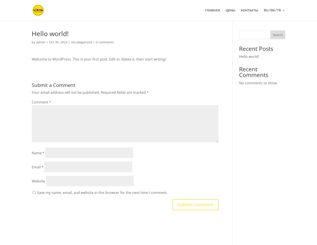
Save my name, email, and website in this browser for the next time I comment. (102, 192)
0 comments (105, 42)
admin (41, 42)
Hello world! (249, 56)
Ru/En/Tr (272, 10)
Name (38, 153)
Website (38, 181)
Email (38, 167)
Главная (212, 10)
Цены (230, 10)
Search (278, 35)
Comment (41, 102)
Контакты (249, 10)
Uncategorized (81, 42)
